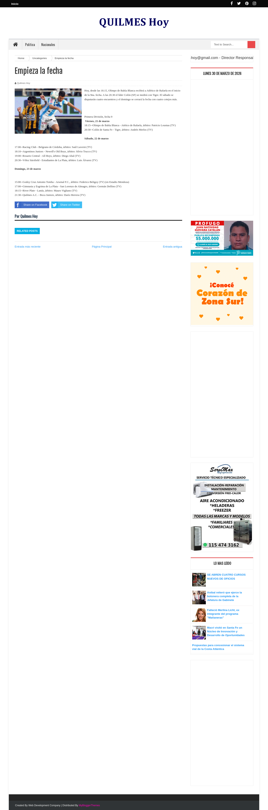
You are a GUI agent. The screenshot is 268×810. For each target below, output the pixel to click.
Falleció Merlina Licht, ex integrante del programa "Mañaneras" (223, 613)
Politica (30, 44)
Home (21, 58)
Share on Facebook (31, 205)
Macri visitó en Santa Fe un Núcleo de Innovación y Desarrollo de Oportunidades (226, 631)
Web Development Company (44, 805)
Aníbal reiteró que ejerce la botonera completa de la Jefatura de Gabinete (224, 596)
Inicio (14, 3)
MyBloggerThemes (89, 805)
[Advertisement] (222, 148)
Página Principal (102, 246)
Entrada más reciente (28, 246)
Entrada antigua (172, 246)
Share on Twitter (65, 205)
